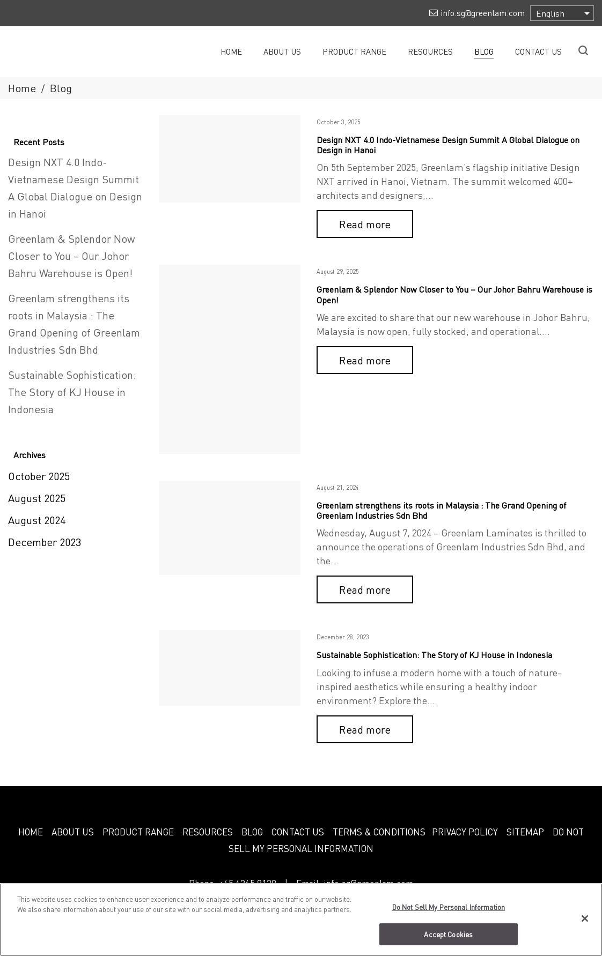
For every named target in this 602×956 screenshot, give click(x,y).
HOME (30, 832)
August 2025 (36, 498)
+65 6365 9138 (247, 883)
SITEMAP (525, 832)
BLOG (252, 832)
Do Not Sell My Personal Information (448, 911)
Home (22, 88)
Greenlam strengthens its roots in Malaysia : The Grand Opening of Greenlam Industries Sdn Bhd (441, 510)
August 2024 (36, 520)
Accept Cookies (448, 939)
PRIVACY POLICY (465, 832)
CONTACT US (297, 832)
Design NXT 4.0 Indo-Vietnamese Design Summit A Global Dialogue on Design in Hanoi (448, 144)
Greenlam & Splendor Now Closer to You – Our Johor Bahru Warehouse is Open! (454, 294)
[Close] (585, 923)
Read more (365, 224)
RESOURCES (207, 832)
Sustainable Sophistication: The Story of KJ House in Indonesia (434, 654)
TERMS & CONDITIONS (379, 832)
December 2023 (44, 542)
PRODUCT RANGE (138, 832)
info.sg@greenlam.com (368, 883)
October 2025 (39, 476)
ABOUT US (73, 832)
